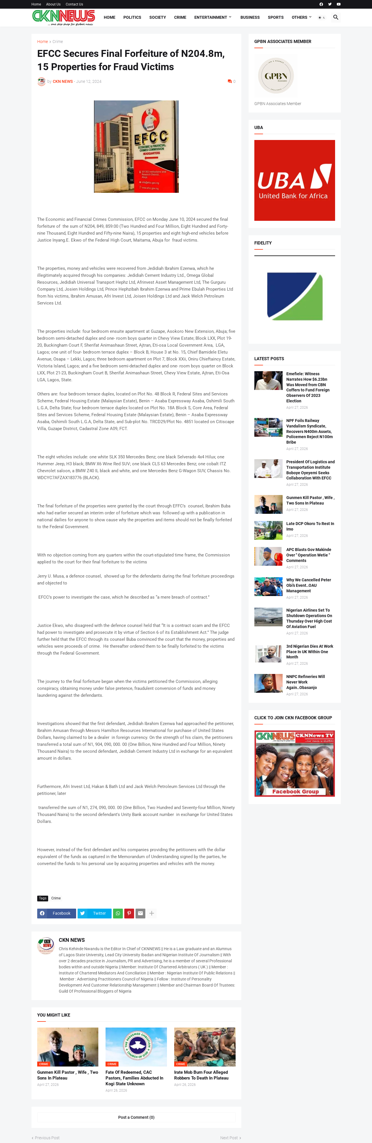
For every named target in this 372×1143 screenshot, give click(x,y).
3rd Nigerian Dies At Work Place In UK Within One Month (309, 652)
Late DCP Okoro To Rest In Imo (310, 526)
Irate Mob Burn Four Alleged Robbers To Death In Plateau (201, 1075)
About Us (53, 4)
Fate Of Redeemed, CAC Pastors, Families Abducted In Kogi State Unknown (134, 1078)
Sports (276, 17)
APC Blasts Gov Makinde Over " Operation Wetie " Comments (308, 555)
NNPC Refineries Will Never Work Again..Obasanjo (305, 682)
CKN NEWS (72, 940)
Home (36, 4)
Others (299, 17)
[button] (322, 17)
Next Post (229, 1137)
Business (250, 17)
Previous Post (47, 1137)
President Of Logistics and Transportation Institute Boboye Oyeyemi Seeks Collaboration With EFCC (310, 470)
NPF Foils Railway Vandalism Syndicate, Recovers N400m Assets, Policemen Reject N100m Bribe (309, 431)
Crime (180, 17)
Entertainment (210, 17)
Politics (132, 17)
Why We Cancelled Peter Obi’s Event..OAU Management (308, 585)
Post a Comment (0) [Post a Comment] (136, 1117)
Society (157, 17)
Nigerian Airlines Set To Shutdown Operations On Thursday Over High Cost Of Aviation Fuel (309, 618)
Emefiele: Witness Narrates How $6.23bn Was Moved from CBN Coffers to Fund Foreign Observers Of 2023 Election (308, 387)
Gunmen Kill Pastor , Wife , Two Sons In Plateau (67, 1075)
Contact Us (74, 4)
